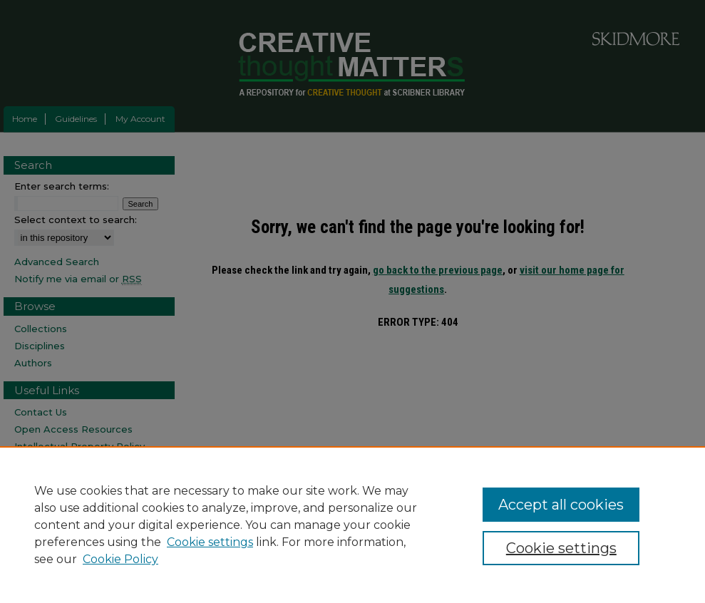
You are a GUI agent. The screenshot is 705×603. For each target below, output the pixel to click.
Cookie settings (210, 542)
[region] (352, 524)
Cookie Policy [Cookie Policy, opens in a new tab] (120, 559)
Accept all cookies (561, 504)
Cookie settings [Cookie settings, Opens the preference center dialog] (561, 548)
